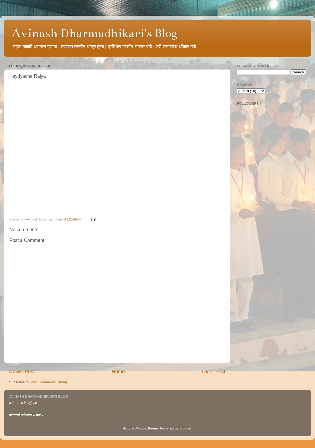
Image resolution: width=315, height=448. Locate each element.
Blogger (185, 428)
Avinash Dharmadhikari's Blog (95, 33)
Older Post (213, 371)
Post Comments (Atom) (49, 382)
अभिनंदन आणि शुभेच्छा (23, 403)
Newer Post (22, 371)
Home (118, 371)
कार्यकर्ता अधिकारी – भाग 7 (26, 415)
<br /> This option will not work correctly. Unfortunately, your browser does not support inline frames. (117, 150)
